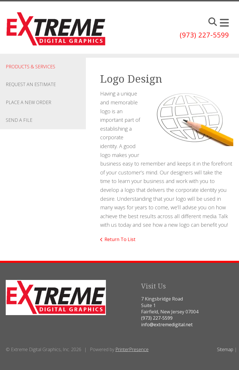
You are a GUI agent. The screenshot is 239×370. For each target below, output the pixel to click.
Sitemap (225, 349)
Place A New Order (28, 102)
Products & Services (30, 66)
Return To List (119, 239)
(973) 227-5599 (203, 34)
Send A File (19, 120)
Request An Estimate (31, 84)
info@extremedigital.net (167, 324)
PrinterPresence (132, 349)
